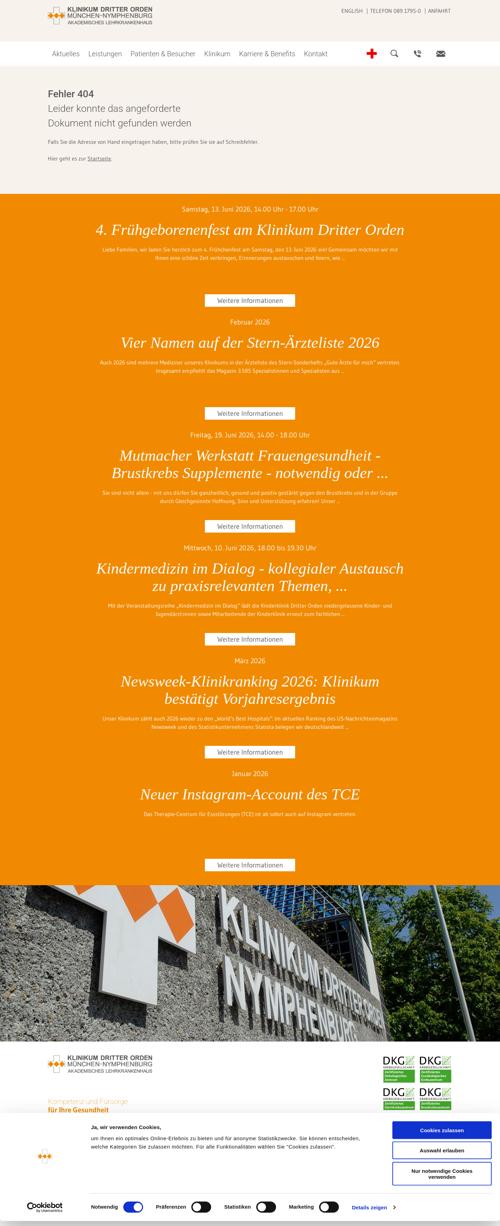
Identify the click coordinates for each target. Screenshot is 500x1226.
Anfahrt (439, 10)
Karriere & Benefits (267, 54)
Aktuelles (66, 54)
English (352, 10)
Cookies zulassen (442, 1135)
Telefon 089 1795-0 (395, 10)
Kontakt (315, 54)
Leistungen (105, 54)
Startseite (99, 158)
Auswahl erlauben (442, 1156)
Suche (394, 54)
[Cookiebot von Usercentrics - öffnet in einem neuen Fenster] (45, 1212)
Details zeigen (369, 1212)
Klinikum (217, 54)
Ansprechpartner (417, 54)
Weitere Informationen (250, 300)
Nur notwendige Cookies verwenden (442, 1179)
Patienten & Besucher (163, 54)
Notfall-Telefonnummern (371, 54)
